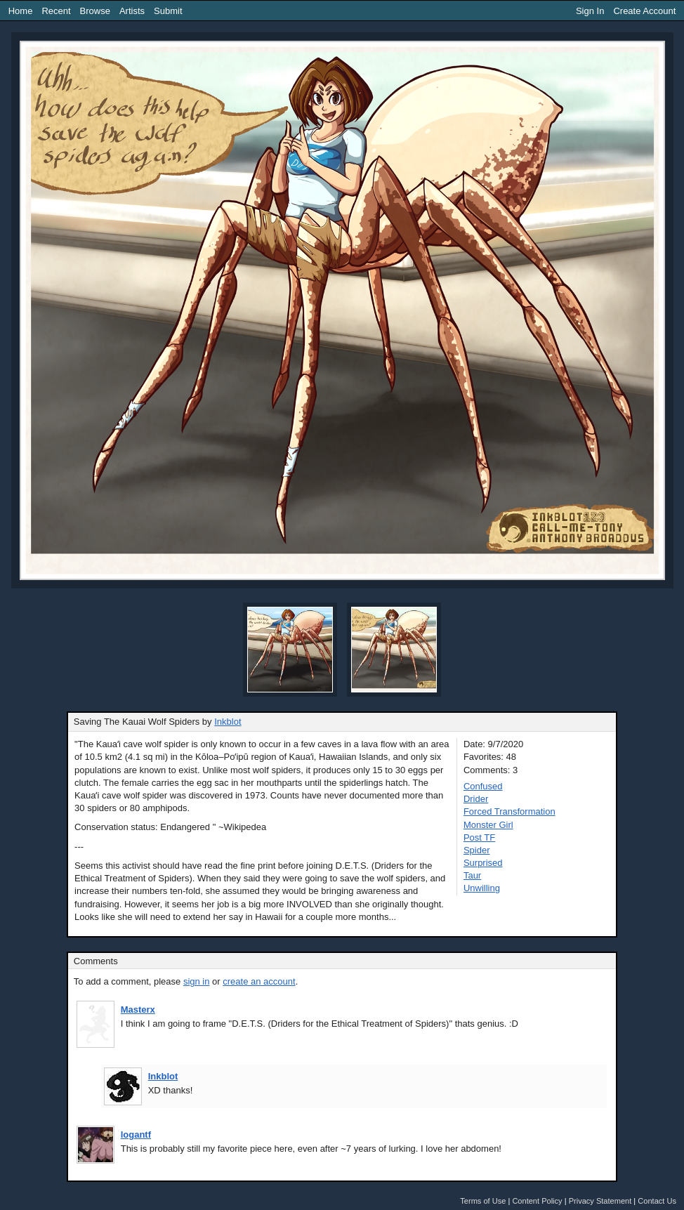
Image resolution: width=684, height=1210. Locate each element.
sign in (196, 981)
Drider (475, 799)
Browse (95, 11)
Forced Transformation (509, 811)
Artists (132, 11)
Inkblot (227, 721)
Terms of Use (483, 1201)
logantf (136, 1134)
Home (20, 11)
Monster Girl (488, 825)
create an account (259, 981)
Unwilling (481, 888)
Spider (476, 850)
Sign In (590, 11)
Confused (483, 786)
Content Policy (537, 1201)
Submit (168, 11)
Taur (472, 875)
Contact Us (657, 1201)
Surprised (483, 862)
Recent (55, 11)
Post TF (479, 837)
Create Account (644, 11)
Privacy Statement (600, 1201)
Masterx (138, 1009)
